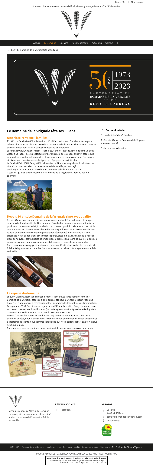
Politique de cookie (71, 447)
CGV (17, 447)
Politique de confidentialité (33, 447)
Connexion (105, 447)
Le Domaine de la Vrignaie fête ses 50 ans (37, 49)
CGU (12, 447)
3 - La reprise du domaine (113, 148)
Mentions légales (54, 447)
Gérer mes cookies (90, 447)
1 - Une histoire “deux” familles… (117, 135)
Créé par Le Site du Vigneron (129, 447)
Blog (12, 49)
